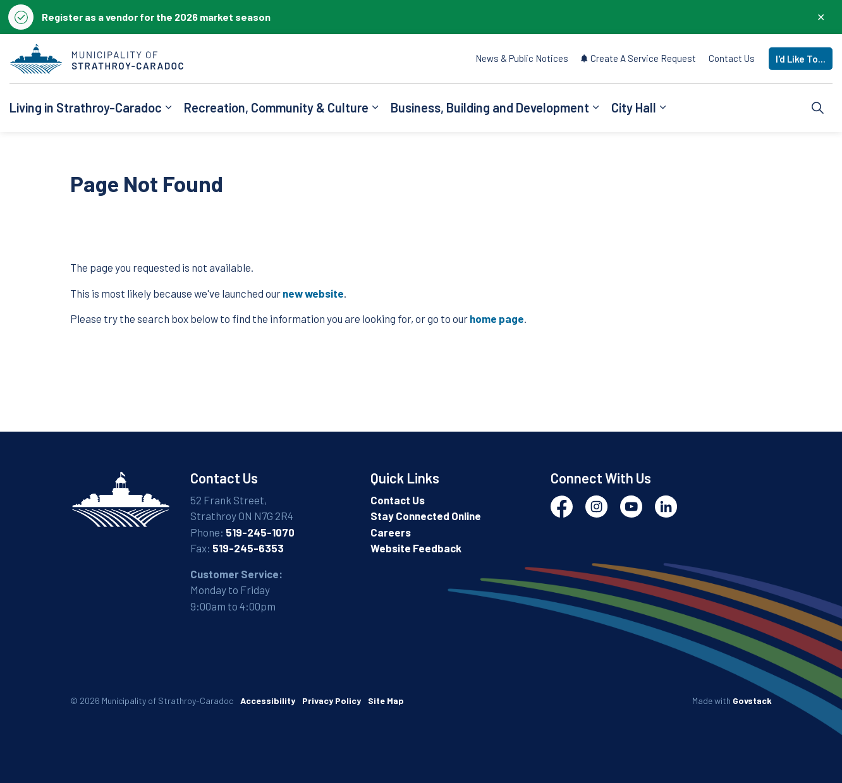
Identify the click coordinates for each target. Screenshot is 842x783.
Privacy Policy (331, 700)
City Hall (633, 107)
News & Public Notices (521, 58)
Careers (390, 532)
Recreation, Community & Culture (276, 107)
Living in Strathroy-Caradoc (85, 107)
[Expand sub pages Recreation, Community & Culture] (375, 108)
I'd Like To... (800, 59)
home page (497, 318)
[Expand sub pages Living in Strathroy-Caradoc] (168, 108)
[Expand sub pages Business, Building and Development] (595, 108)
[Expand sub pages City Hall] (662, 108)
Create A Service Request (638, 58)
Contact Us (732, 58)
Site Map (386, 700)
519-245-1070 (260, 532)
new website (313, 293)
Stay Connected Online (425, 515)
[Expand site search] (818, 108)
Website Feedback (415, 548)
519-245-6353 (248, 548)
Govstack (752, 700)
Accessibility (267, 700)
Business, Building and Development (490, 107)
